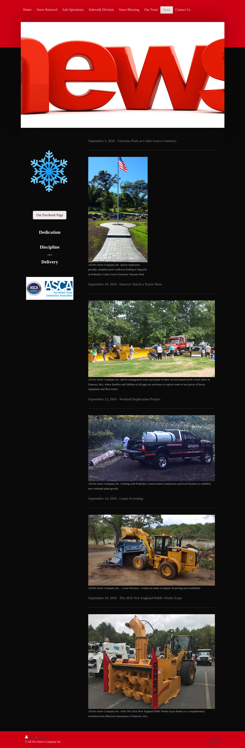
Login (216, 737)
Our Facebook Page (49, 215)
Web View (214, 741)
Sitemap (42, 737)
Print (30, 737)
